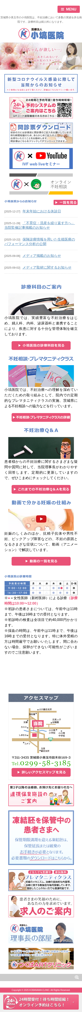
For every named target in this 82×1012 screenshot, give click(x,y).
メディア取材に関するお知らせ (47, 267)
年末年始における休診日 (42, 211)
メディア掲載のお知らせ (42, 256)
